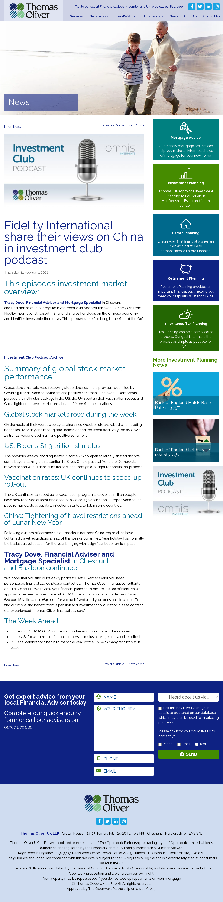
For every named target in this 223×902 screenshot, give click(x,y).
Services (76, 16)
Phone (165, 744)
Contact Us (211, 16)
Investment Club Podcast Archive (34, 357)
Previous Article (109, 126)
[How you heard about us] (188, 697)
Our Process (99, 16)
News (173, 16)
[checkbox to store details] (160, 708)
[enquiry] (124, 728)
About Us (190, 16)
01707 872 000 (172, 6)
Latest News (14, 127)
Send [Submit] (191, 755)
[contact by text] (196, 744)
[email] (124, 771)
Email (183, 744)
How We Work (124, 16)
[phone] (124, 758)
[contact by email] (179, 744)
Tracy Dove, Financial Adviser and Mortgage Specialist (52, 302)
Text (200, 744)
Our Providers (152, 16)
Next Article (135, 126)
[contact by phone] (160, 744)
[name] (124, 697)
